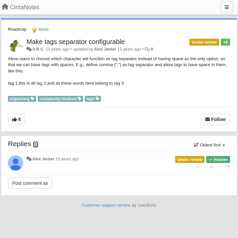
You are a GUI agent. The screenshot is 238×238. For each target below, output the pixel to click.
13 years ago (67, 159)
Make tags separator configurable (75, 41)
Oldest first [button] (209, 144)
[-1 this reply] (228, 166)
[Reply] (198, 166)
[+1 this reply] (212, 166)
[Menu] (226, 7)
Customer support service (105, 205)
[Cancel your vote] (219, 166)
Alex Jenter (105, 49)
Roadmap (17, 29)
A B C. (38, 49)
